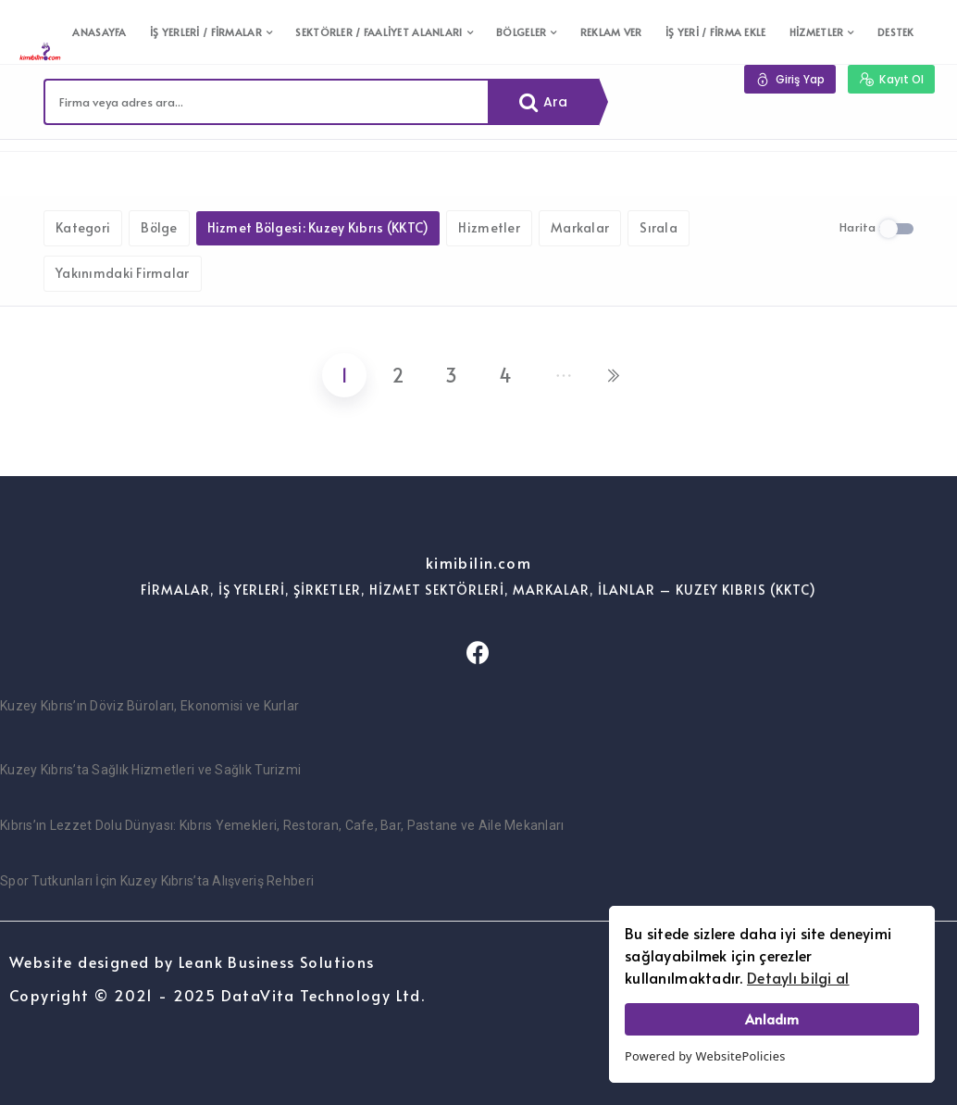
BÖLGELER (521, 32)
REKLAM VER (611, 32)
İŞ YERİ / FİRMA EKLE (715, 32)
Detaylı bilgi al (798, 977)
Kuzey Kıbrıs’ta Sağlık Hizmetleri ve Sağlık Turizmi (150, 769)
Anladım (772, 1019)
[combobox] (266, 102)
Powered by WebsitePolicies (705, 1056)
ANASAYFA (99, 32)
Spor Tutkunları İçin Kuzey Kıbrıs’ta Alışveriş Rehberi (157, 880)
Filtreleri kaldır (270, 167)
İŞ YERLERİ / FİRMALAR (206, 32)
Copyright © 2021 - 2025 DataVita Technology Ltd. (217, 995)
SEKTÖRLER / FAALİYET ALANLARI (378, 32)
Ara (543, 102)
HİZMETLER (816, 32)
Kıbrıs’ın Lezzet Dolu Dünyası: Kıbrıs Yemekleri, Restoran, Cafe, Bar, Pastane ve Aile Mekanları (282, 825)
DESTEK (895, 32)
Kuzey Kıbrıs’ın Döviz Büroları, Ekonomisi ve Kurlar (149, 705)
